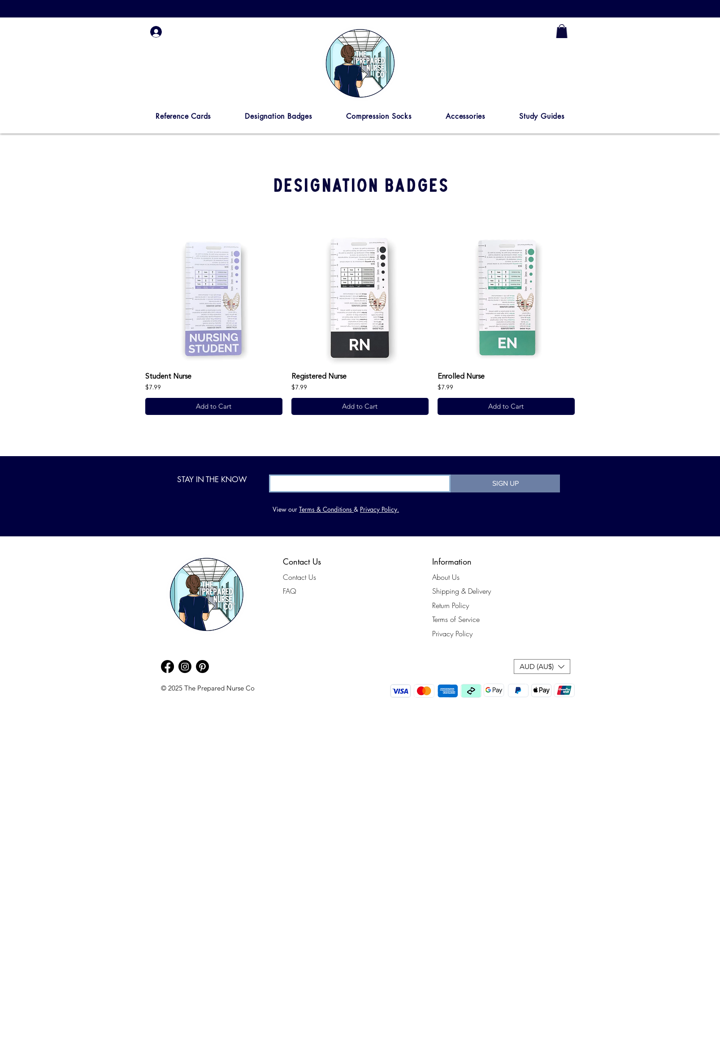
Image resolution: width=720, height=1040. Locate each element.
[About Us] (452, 577)
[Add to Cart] (213, 406)
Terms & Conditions (326, 509)
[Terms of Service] (460, 619)
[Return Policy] (460, 605)
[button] (183, 116)
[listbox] (542, 666)
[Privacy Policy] (460, 634)
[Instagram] (184, 666)
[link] (562, 31)
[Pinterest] (202, 666)
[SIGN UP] (505, 483)
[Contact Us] (318, 577)
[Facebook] (167, 666)
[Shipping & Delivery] (461, 591)
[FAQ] (318, 591)
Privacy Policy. (379, 509)
